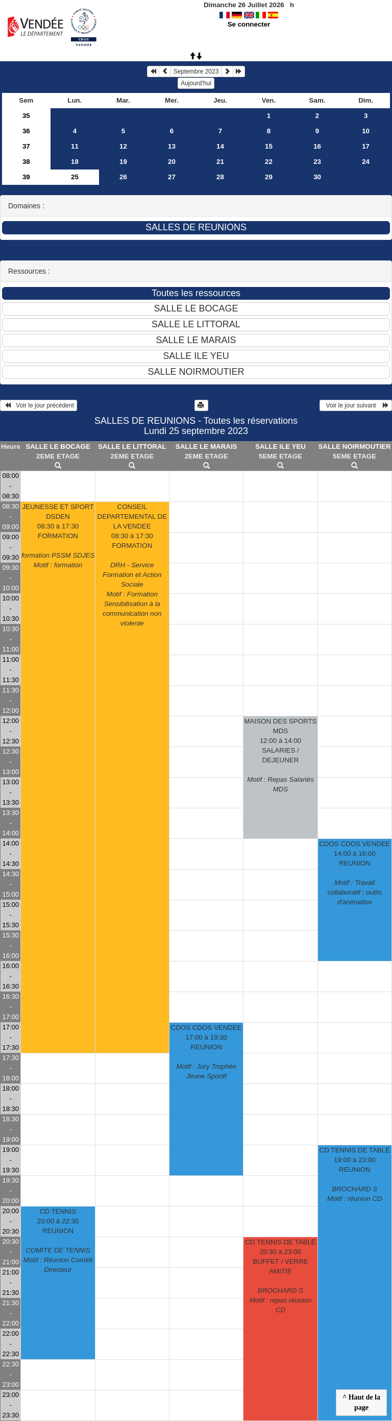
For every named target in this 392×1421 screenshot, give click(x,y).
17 (366, 146)
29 (269, 177)
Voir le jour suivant (356, 405)
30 (317, 177)
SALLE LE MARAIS (206, 446)
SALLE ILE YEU (280, 446)
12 (123, 146)
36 (26, 131)
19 (123, 161)
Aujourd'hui (196, 83)
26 (123, 177)
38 (26, 161)
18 (75, 161)
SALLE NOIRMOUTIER (354, 446)
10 (366, 131)
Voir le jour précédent (38, 405)
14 (220, 146)
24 (366, 161)
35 (26, 115)
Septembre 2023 (196, 71)
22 (269, 161)
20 (172, 161)
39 (26, 177)
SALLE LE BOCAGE (58, 446)
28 (220, 177)
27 (172, 177)
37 (26, 146)
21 (220, 161)
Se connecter (249, 24)
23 (317, 161)
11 (75, 146)
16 (317, 146)
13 (172, 146)
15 (269, 146)
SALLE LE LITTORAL (132, 446)
